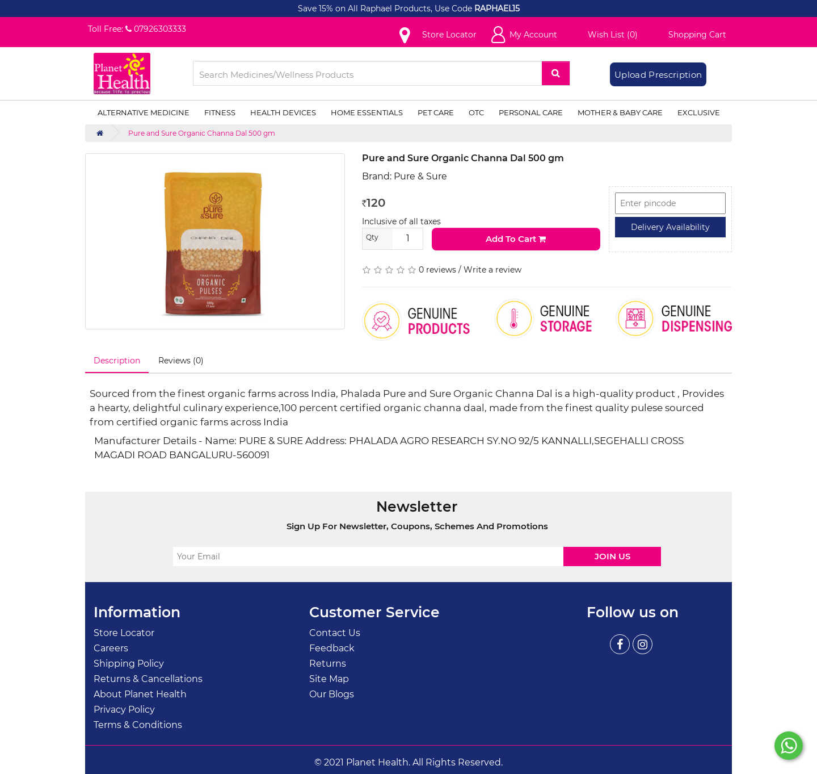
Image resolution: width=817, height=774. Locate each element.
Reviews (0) (181, 360)
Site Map (329, 678)
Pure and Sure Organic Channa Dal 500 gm (201, 133)
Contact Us (334, 632)
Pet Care (436, 112)
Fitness (219, 112)
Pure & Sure (420, 176)
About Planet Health (140, 694)
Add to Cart (516, 238)
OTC (476, 112)
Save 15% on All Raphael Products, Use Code (386, 8)
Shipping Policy (129, 663)
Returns (327, 663)
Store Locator (124, 632)
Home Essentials (367, 112)
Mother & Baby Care (620, 112)
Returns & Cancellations (148, 678)
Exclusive (698, 112)
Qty (372, 237)
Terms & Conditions (138, 724)
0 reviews (437, 270)
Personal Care (531, 112)
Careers (111, 648)
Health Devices (283, 112)
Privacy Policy (124, 709)
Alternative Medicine (143, 112)
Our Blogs (331, 694)
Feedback (332, 648)
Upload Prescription (658, 74)
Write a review (492, 270)
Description (117, 360)
